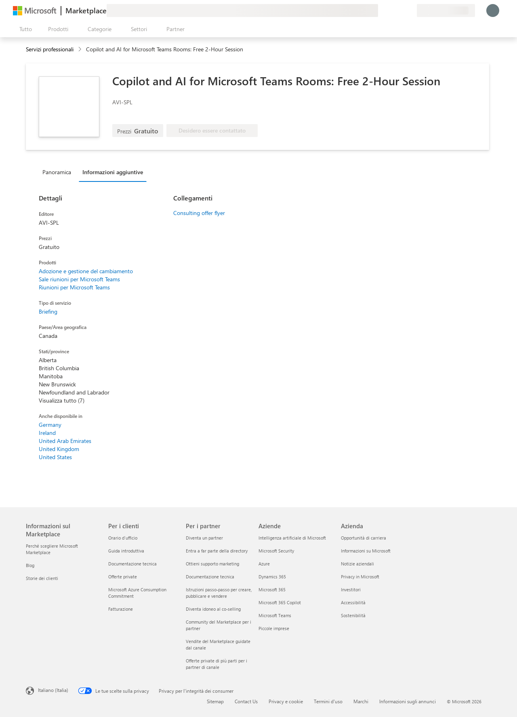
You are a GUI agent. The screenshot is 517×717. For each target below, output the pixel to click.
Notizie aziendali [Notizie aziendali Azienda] (357, 564)
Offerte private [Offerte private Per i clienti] (122, 577)
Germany (50, 424)
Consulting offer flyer (199, 213)
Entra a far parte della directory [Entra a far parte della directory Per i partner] (217, 551)
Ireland (47, 433)
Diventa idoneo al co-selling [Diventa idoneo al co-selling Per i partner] (213, 609)
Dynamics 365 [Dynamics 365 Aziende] (272, 577)
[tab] (59, 172)
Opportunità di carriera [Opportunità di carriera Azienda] (363, 538)
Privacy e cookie (286, 701)
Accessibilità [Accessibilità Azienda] (353, 602)
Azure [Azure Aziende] (264, 564)
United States (55, 457)
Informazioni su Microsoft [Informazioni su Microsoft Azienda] (366, 551)
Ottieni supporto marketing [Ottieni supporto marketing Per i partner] (212, 564)
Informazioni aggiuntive (112, 172)
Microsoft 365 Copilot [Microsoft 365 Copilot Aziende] (279, 602)
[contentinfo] (81, 49)
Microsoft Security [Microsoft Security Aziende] (276, 551)
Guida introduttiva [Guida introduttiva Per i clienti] (126, 551)
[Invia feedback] (381, 10)
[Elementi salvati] (400, 10)
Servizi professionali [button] (50, 49)
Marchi (360, 701)
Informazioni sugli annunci (407, 701)
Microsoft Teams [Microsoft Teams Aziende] (274, 615)
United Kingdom (59, 449)
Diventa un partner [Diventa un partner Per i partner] (204, 538)
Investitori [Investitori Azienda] (351, 589)
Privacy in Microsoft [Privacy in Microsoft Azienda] (360, 577)
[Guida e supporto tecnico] (391, 10)
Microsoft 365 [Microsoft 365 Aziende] (272, 589)
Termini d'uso (328, 701)
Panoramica (56, 172)
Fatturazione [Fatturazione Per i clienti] (120, 609)
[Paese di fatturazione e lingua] (446, 10)
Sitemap (215, 701)
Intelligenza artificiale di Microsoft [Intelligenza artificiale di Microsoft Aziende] (292, 538)
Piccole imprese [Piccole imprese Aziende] (273, 628)
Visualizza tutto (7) (61, 400)
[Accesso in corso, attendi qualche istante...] (492, 10)
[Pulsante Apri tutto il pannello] (24, 29)
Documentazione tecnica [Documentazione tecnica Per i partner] (210, 577)
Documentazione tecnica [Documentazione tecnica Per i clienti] (132, 564)
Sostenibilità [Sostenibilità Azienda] (353, 615)
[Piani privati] (410, 10)
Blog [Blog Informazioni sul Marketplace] (30, 565)
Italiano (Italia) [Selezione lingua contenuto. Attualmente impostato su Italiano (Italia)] (53, 690)
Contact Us (246, 701)
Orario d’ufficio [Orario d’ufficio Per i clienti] (122, 538)
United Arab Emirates (65, 441)
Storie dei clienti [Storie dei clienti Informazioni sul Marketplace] (42, 578)
